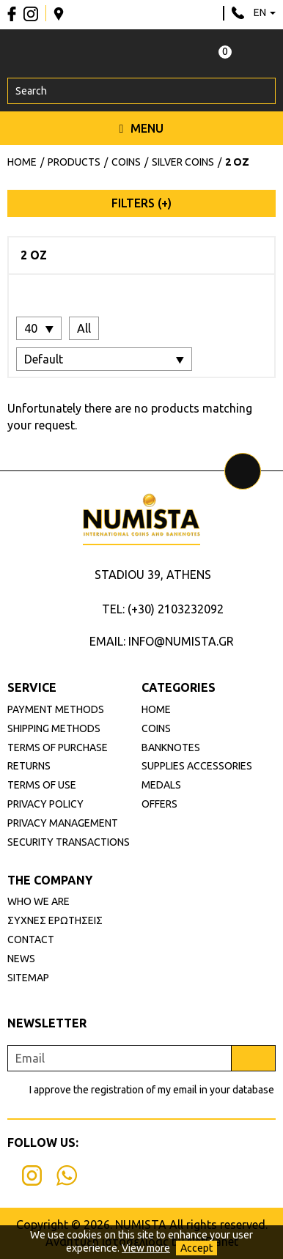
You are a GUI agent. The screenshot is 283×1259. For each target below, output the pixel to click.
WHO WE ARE (38, 901)
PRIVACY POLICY (45, 804)
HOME (156, 709)
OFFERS (159, 804)
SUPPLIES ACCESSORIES (197, 766)
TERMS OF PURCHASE (57, 747)
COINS (156, 728)
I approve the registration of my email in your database (151, 1090)
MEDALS (161, 785)
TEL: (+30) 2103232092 (163, 609)
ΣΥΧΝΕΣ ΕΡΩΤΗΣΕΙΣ (55, 920)
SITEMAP (28, 977)
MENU (142, 128)
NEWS (21, 958)
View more (146, 1248)
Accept (196, 1248)
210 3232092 (238, 13)
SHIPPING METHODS (53, 728)
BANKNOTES (171, 747)
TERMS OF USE (41, 785)
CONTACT (30, 939)
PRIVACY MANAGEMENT (62, 823)
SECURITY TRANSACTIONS (68, 842)
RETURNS (29, 766)
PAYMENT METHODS (55, 709)
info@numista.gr (209, 13)
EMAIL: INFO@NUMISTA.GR (161, 641)
